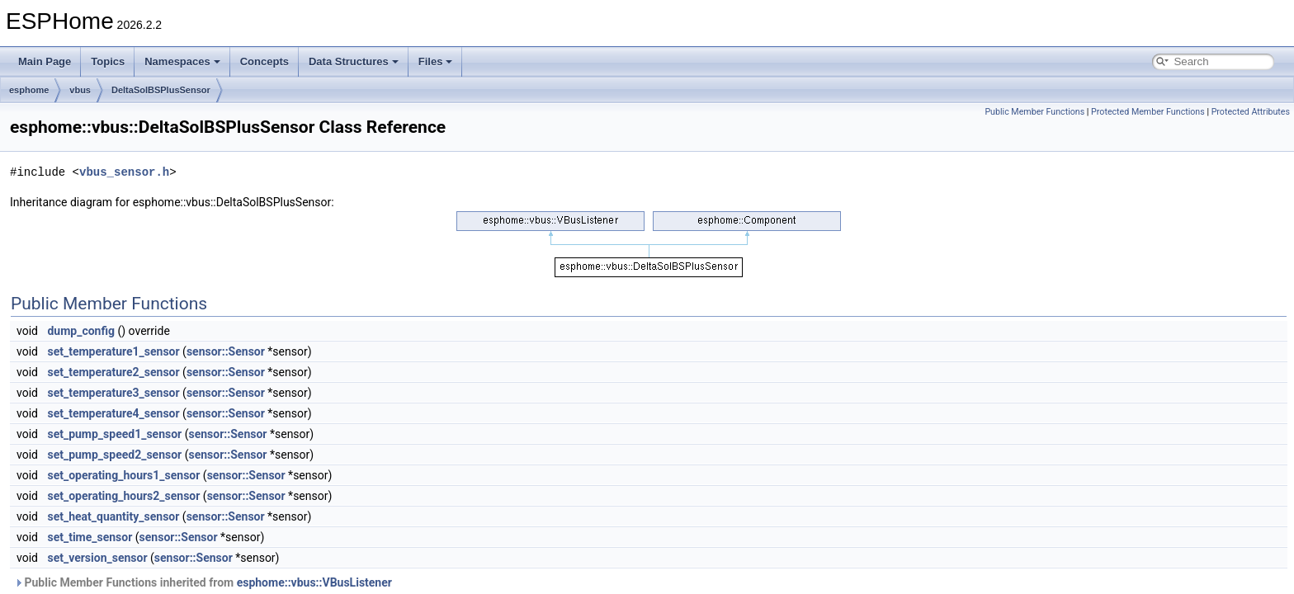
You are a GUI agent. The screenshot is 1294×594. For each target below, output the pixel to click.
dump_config (81, 330)
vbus (80, 90)
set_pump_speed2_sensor (114, 454)
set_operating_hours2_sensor (123, 495)
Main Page (44, 61)
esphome (29, 90)
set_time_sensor (89, 537)
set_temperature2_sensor (113, 372)
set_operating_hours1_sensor (123, 475)
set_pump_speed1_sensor (114, 434)
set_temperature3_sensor (113, 392)
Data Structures (354, 61)
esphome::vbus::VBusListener (314, 582)
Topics (108, 61)
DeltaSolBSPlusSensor (160, 90)
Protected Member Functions (1148, 111)
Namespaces (182, 61)
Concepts (264, 61)
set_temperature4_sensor (113, 413)
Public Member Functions (1034, 111)
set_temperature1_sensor (113, 351)
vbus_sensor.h (124, 172)
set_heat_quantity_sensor (113, 516)
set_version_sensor (97, 557)
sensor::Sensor (226, 351)
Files (435, 61)
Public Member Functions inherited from (203, 582)
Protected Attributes (1250, 111)
